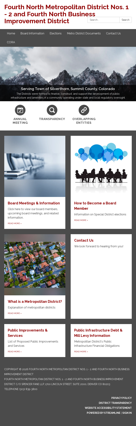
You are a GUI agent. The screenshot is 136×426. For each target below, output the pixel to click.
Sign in (127, 412)
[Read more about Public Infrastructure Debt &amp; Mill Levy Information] (101, 340)
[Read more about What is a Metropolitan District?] (34, 276)
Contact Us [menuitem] (113, 33)
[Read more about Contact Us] (101, 276)
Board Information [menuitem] (32, 33)
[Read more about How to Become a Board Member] (101, 182)
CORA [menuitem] (11, 42)
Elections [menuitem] (56, 33)
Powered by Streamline (103, 412)
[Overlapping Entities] (84, 115)
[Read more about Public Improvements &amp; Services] (34, 340)
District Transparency (115, 403)
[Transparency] (52, 113)
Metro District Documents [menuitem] (84, 33)
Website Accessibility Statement (108, 407)
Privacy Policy (121, 398)
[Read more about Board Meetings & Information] (34, 182)
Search (125, 19)
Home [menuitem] (11, 33)
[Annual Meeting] (20, 115)
